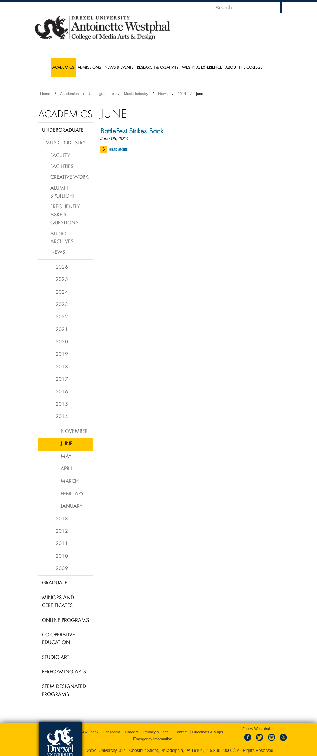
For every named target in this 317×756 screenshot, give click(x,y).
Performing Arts (64, 671)
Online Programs (65, 619)
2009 (62, 568)
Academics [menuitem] (63, 67)
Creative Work (69, 176)
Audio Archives (61, 237)
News (163, 94)
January (71, 505)
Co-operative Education (58, 638)
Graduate (54, 582)
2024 (62, 291)
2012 (62, 530)
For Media (111, 732)
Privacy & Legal (156, 732)
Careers (132, 732)
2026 (62, 266)
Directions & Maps (207, 732)
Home (45, 94)
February (72, 493)
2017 (62, 378)
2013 (62, 518)
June (67, 443)
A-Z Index (90, 732)
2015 (62, 403)
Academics (69, 94)
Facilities (61, 166)
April (67, 468)
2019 (62, 353)
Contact (180, 732)
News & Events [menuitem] (118, 67)
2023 (62, 303)
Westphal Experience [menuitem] (202, 67)
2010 (62, 555)
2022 (62, 316)
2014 (182, 94)
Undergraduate (101, 94)
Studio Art (55, 656)
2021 (62, 329)
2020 (62, 341)
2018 (62, 366)
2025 (62, 278)
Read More (118, 149)
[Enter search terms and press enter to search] (251, 7)
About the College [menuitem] (243, 67)
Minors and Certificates (58, 601)
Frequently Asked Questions (65, 214)
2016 (62, 391)
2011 (62, 543)
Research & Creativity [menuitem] (157, 67)
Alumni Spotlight (62, 191)
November (74, 430)
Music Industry (136, 94)
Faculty (60, 155)
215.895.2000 (218, 750)
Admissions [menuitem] (89, 67)
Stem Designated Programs (64, 690)
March (70, 480)
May (66, 455)
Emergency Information (152, 739)
